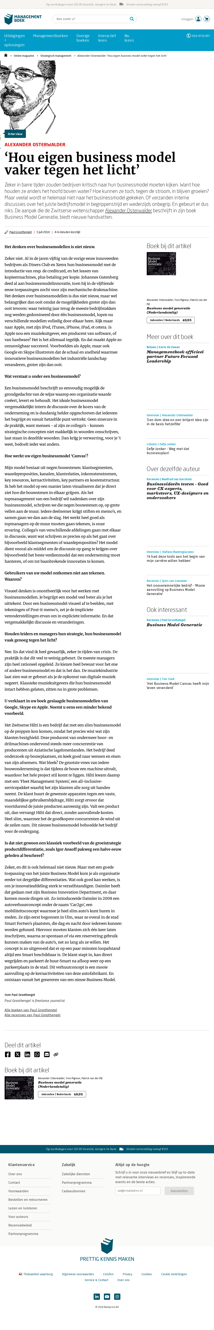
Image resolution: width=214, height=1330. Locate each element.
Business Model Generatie (174, 625)
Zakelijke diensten (76, 1174)
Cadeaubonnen (73, 1191)
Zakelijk (68, 1164)
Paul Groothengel (20, 232)
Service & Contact (96, 1280)
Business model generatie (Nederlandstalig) (168, 310)
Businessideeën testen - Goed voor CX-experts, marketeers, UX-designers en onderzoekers (178, 491)
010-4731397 (201, 36)
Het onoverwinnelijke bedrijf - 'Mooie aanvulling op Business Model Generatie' (176, 590)
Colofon (108, 1274)
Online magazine (24, 55)
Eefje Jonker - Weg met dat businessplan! (168, 451)
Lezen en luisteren (22, 1208)
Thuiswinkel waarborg (36, 1274)
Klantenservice (21, 1164)
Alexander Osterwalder (128, 210)
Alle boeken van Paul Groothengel (31, 1010)
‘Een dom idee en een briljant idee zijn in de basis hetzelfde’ (177, 422)
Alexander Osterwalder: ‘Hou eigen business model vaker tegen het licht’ (122, 55)
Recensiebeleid (20, 1225)
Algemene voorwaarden (78, 1274)
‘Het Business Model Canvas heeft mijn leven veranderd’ (178, 686)
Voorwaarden (18, 1191)
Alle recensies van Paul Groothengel (32, 1015)
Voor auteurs (18, 1217)
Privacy (127, 1274)
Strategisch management (55, 55)
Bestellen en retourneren (28, 1200)
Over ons (15, 1174)
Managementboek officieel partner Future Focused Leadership (175, 357)
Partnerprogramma (23, 1234)
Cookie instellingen (174, 1274)
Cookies (146, 1274)
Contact (14, 1183)
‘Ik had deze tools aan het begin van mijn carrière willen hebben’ (176, 559)
